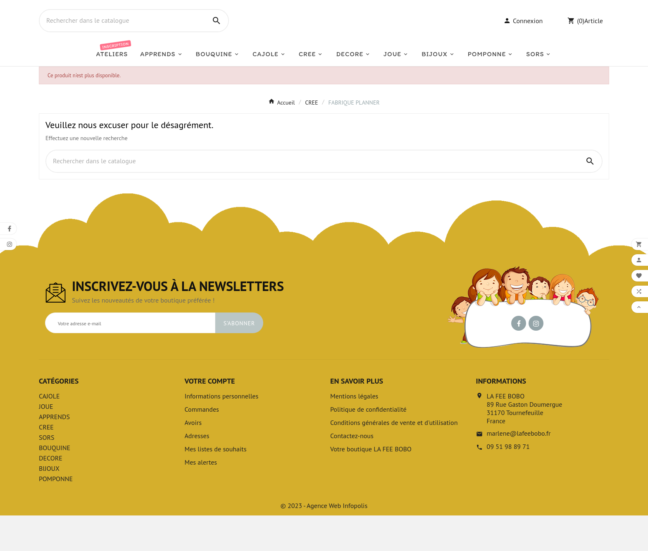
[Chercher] (122, 38)
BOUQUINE (54, 483)
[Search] (217, 38)
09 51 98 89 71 (508, 482)
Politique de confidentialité (368, 445)
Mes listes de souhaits (216, 484)
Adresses (197, 471)
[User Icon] (523, 38)
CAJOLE (49, 431)
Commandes (202, 445)
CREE (46, 462)
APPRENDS (54, 452)
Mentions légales (354, 431)
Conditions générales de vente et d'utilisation (393, 458)
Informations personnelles (222, 431)
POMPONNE (56, 514)
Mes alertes (201, 498)
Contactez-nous (352, 471)
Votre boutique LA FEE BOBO (371, 484)
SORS (46, 473)
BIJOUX (49, 504)
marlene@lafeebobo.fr (519, 469)
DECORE (50, 493)
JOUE (46, 442)
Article (593, 38)
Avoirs (193, 458)
